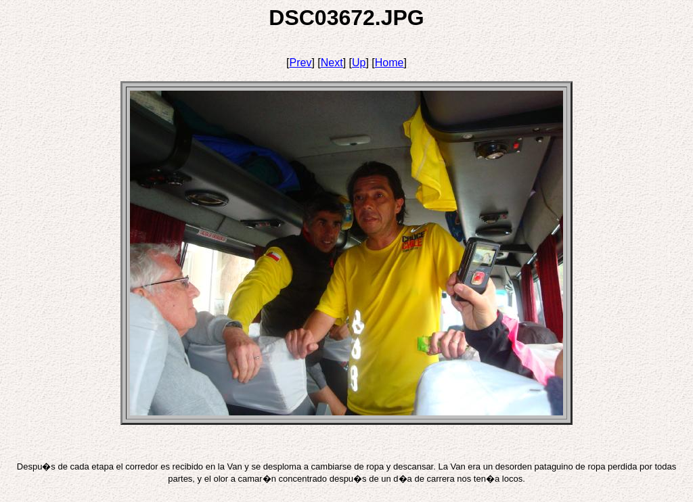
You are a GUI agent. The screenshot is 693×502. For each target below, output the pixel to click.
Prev (301, 62)
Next (332, 62)
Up (358, 62)
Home (389, 62)
